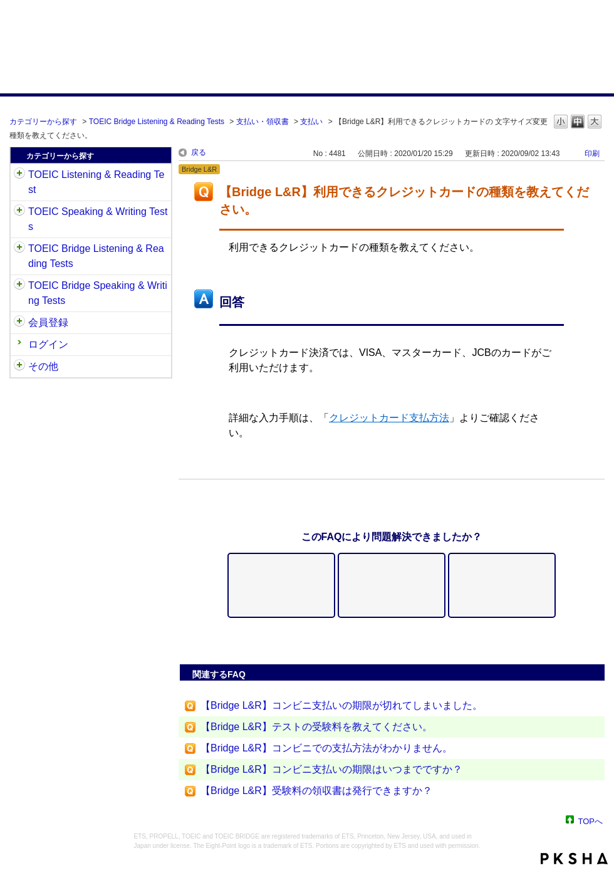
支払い (311, 121)
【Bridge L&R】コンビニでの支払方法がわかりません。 (326, 748)
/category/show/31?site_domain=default (19, 174)
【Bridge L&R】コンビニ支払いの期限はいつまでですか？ (331, 769)
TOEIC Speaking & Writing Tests (97, 219)
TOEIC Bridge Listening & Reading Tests (156, 121)
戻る (198, 152)
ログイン (48, 344)
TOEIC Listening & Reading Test (96, 182)
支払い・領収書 (262, 121)
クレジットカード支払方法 (389, 417)
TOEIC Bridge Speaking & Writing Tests (97, 293)
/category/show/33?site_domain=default (19, 248)
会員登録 (48, 322)
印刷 (592, 153)
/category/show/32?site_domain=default (19, 211)
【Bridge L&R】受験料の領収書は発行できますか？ (316, 790)
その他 (43, 366)
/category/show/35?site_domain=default (19, 366)
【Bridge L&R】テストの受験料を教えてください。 (316, 726)
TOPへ (590, 821)
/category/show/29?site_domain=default (19, 322)
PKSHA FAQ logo (574, 858)
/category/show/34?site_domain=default (19, 285)
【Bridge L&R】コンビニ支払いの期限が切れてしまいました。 (341, 705)
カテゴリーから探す (43, 121)
